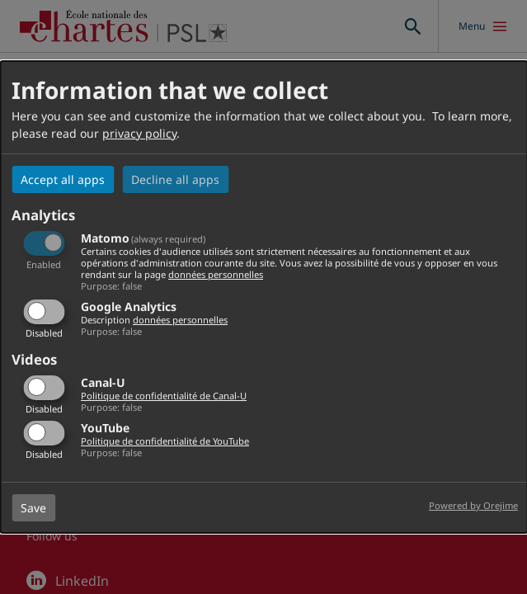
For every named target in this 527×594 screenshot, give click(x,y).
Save (33, 508)
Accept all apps (63, 179)
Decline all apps (175, 179)
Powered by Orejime (473, 505)
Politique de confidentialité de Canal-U (164, 395)
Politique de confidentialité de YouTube (165, 441)
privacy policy (139, 133)
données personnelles (215, 274)
